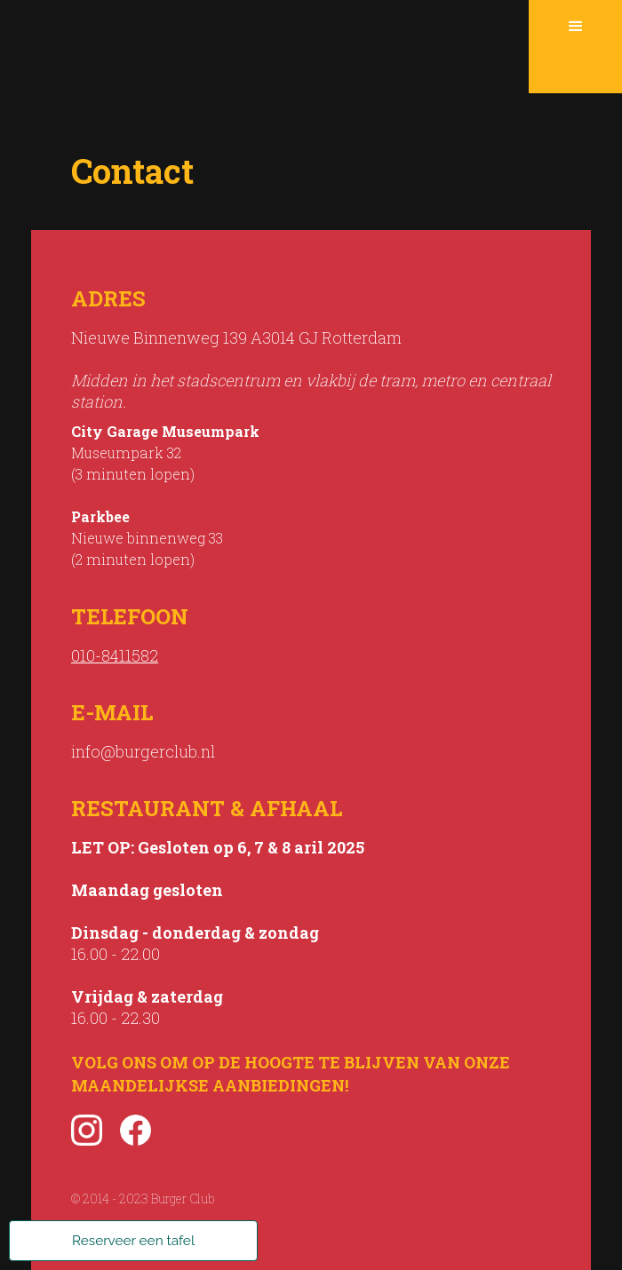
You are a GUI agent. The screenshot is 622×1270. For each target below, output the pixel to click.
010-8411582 (114, 655)
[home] (264, 46)
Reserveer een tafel (133, 1241)
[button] (575, 46)
